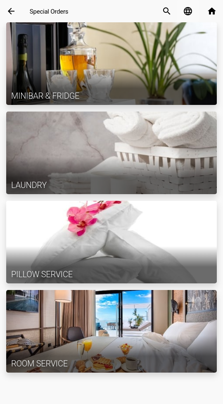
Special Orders (49, 11)
